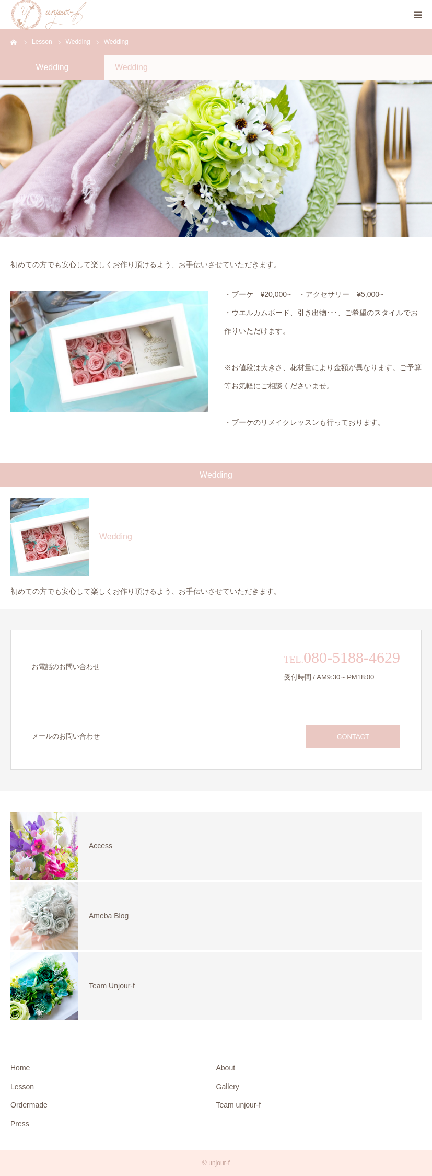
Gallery (227, 1086)
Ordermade (29, 1105)
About (226, 1068)
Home (20, 1068)
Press (19, 1124)
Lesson (22, 1086)
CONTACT (353, 737)
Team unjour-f (238, 1105)
